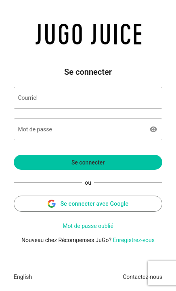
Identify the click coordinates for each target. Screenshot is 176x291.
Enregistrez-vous (134, 240)
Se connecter (88, 162)
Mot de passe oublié (88, 226)
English (23, 277)
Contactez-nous (142, 277)
